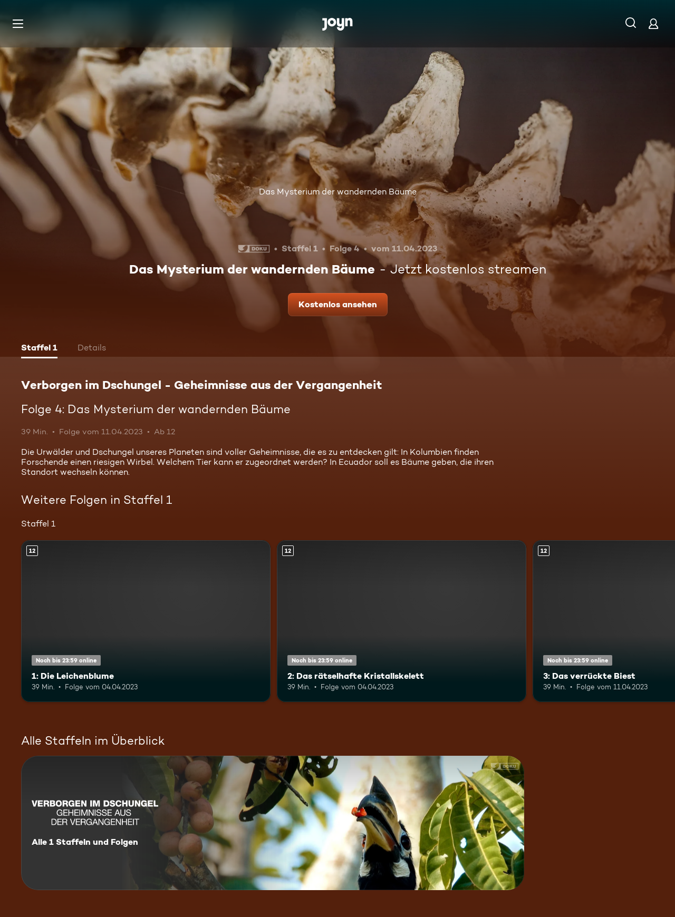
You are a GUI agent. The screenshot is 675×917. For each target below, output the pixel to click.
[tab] (39, 348)
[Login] (653, 23)
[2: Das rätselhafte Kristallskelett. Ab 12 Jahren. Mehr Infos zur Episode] (401, 621)
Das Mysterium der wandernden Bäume (338, 192)
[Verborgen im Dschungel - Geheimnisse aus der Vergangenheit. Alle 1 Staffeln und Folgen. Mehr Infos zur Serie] (272, 823)
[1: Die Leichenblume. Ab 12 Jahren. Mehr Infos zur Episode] (146, 621)
